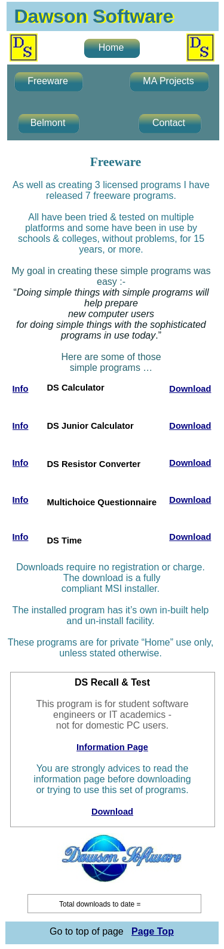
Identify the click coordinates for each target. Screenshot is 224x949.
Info (21, 389)
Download (112, 811)
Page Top (152, 931)
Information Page (112, 747)
